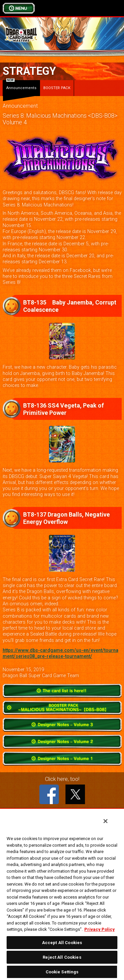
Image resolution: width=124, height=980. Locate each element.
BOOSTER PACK (56, 88)
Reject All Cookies (62, 957)
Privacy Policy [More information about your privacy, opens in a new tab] (99, 929)
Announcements (21, 85)
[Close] (105, 821)
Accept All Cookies (62, 942)
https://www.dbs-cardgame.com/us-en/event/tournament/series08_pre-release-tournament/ (60, 653)
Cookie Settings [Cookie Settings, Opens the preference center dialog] (62, 971)
